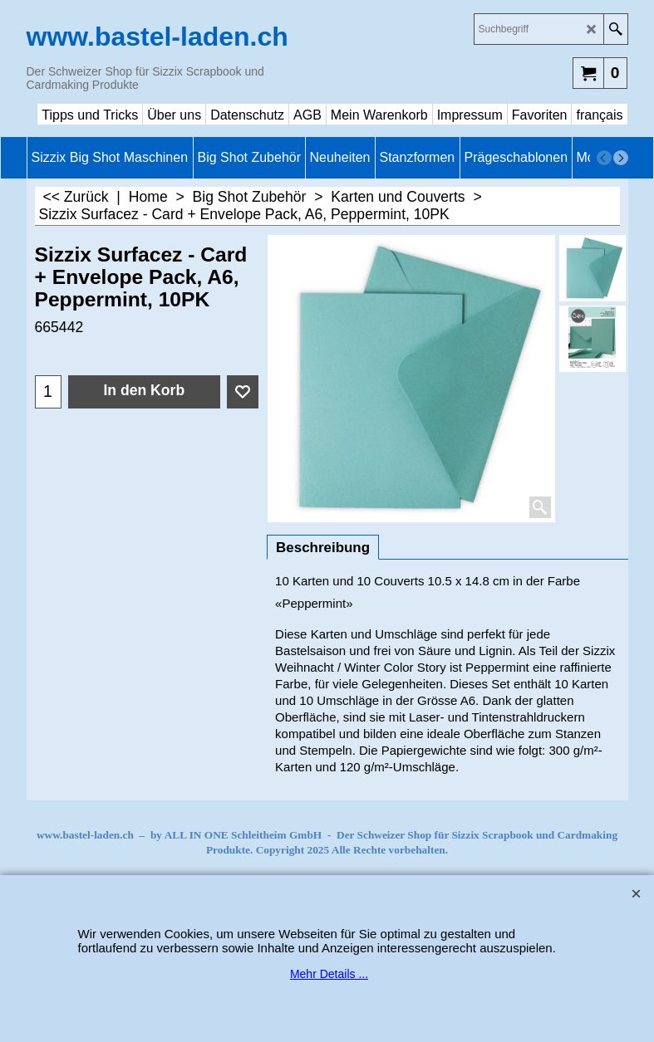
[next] (620, 157)
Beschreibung (323, 547)
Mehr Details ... (329, 974)
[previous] (604, 157)
